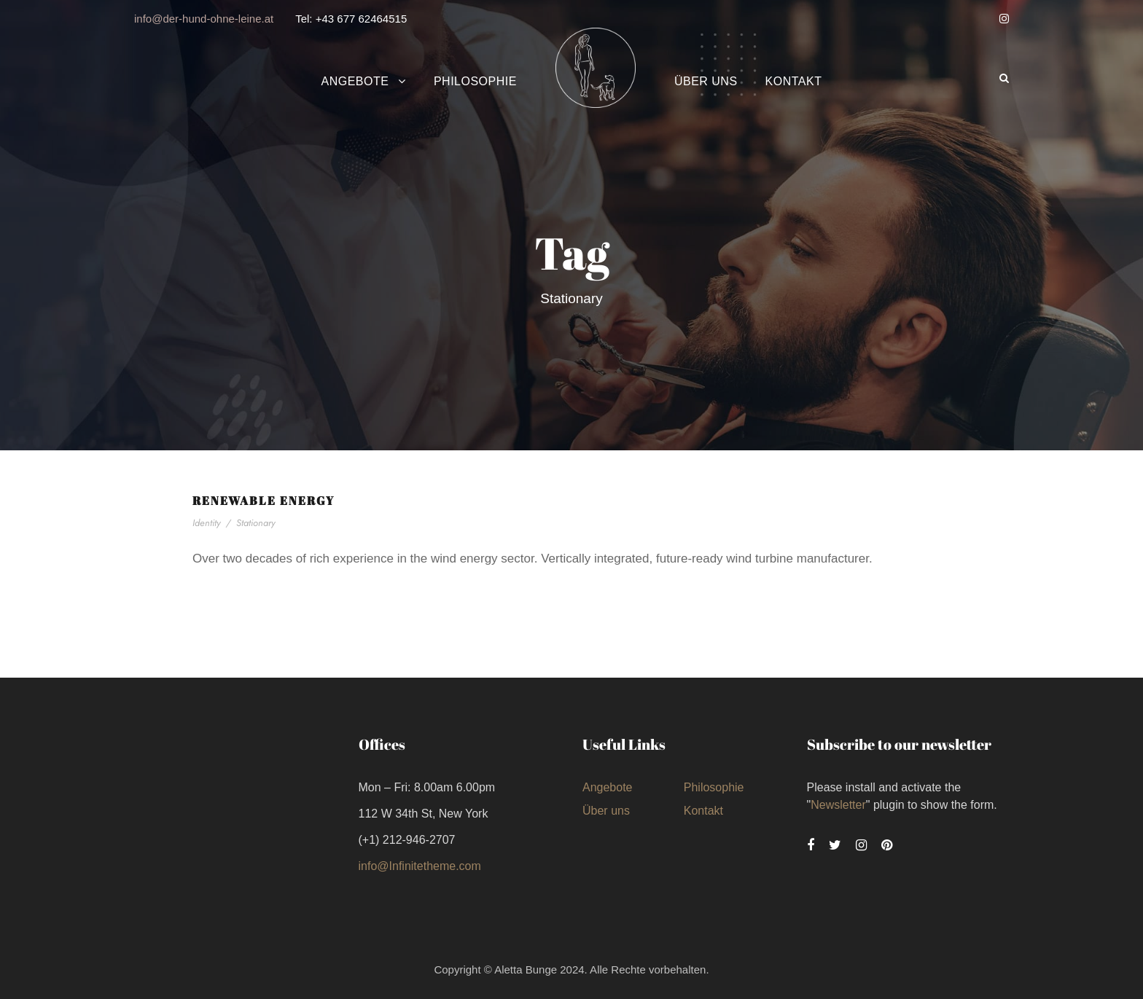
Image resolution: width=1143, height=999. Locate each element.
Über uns (706, 81)
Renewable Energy (263, 501)
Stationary (256, 523)
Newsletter (838, 805)
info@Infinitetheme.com (420, 866)
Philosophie (475, 81)
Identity (206, 523)
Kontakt (793, 81)
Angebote (355, 81)
